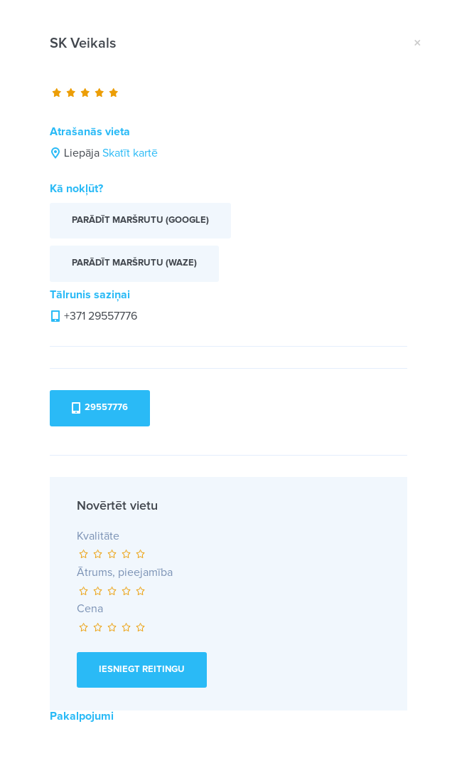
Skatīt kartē (130, 153)
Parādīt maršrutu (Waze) (134, 263)
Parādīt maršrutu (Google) (140, 220)
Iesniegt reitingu (142, 669)
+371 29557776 (100, 316)
